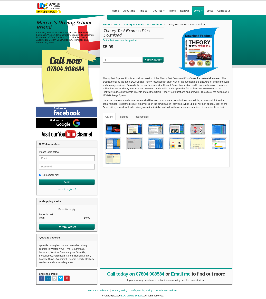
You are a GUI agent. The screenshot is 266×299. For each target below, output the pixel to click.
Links (210, 10)
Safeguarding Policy (141, 290)
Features (123, 116)
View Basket (66, 226)
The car (143, 10)
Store (198, 10)
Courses (159, 10)
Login (67, 182)
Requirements (141, 116)
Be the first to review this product (120, 40)
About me (129, 10)
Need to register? (67, 189)
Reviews (184, 10)
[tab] (109, 116)
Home (115, 10)
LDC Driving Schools (132, 295)
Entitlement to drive (166, 290)
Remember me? (49, 175)
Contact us (223, 10)
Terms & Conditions (98, 290)
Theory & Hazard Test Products (143, 24)
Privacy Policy (119, 290)
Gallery (109, 116)
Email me (181, 274)
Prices (172, 10)
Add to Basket (153, 59)
